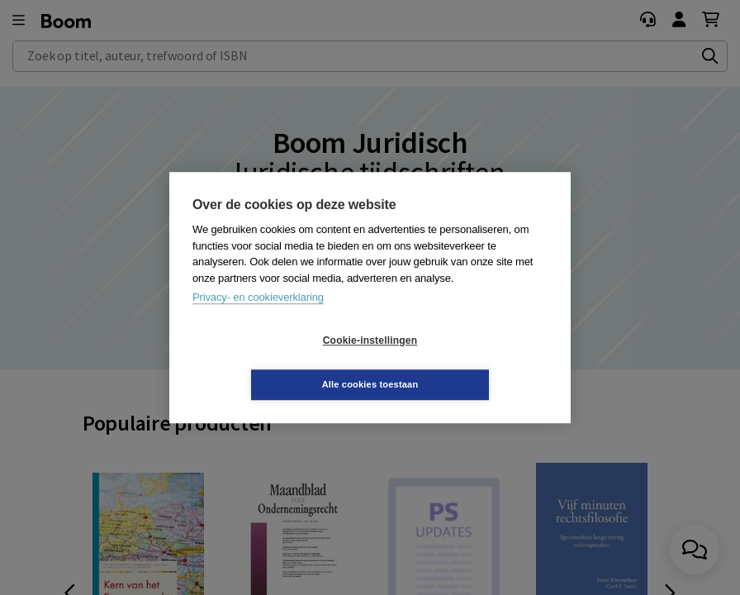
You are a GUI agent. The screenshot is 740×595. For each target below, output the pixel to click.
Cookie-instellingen (272, 363)
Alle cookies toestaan (468, 362)
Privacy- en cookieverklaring (258, 319)
